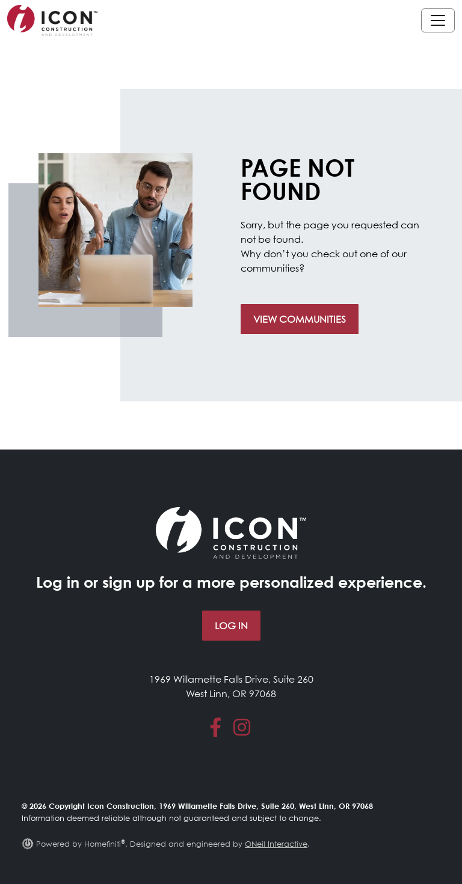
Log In (231, 626)
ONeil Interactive (276, 844)
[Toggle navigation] (438, 20)
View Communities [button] (299, 319)
